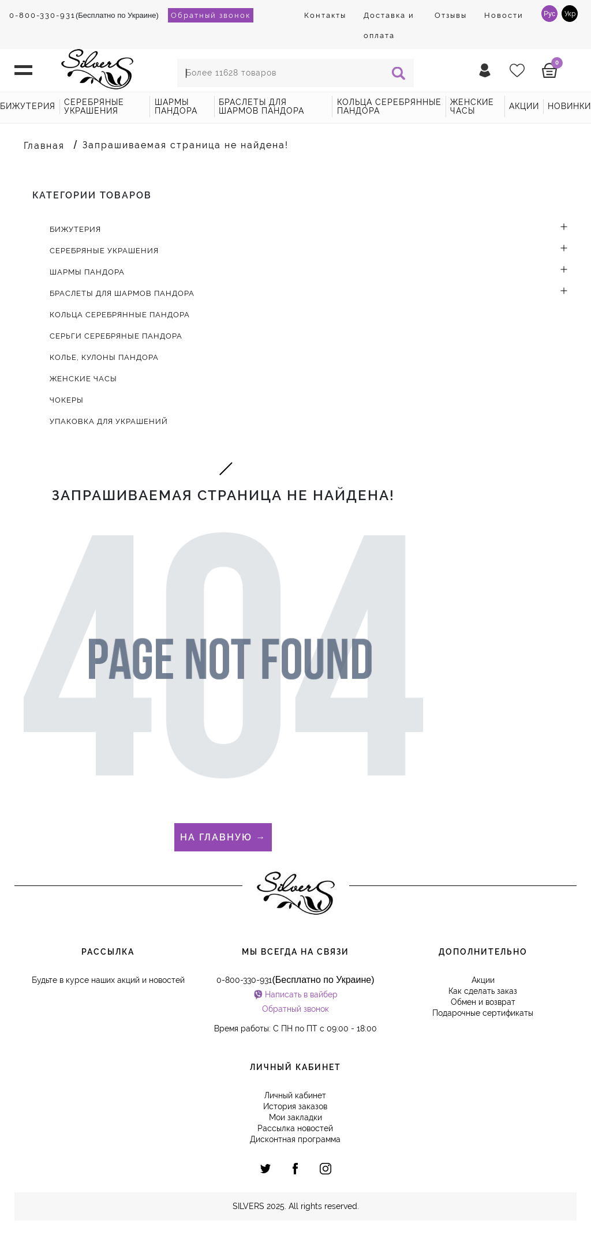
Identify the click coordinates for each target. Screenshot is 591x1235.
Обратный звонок (210, 15)
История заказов (295, 1106)
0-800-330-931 (42, 15)
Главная (44, 145)
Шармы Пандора (176, 106)
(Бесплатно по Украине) (84, 15)
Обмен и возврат (483, 1002)
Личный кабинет (295, 1095)
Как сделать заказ (482, 991)
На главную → (223, 837)
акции (524, 106)
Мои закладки (295, 1117)
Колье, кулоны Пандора (104, 357)
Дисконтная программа (295, 1139)
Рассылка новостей (295, 1128)
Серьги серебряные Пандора (116, 336)
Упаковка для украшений (109, 421)
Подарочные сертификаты (482, 1013)
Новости (503, 15)
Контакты (325, 15)
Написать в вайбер (301, 994)
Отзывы (451, 15)
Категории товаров (92, 195)
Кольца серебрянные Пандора (389, 106)
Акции (483, 980)
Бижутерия (27, 106)
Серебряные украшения (94, 106)
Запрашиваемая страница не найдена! (186, 145)
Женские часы (472, 106)
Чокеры (67, 400)
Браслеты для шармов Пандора (261, 106)
